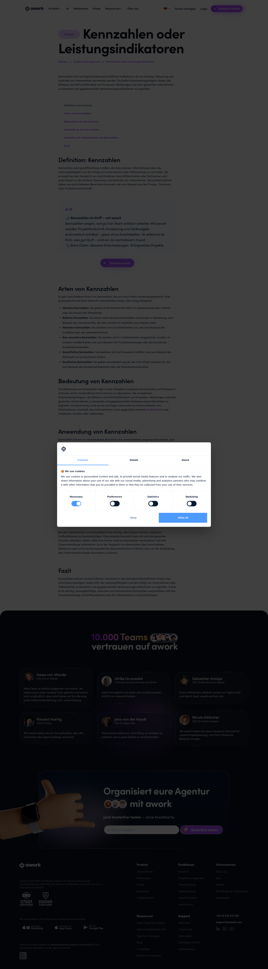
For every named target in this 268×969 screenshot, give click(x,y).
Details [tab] (134, 460)
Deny (133, 517)
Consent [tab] (83, 460)
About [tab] (185, 460)
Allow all (183, 517)
